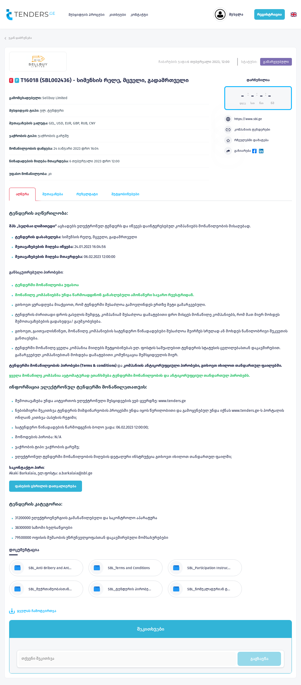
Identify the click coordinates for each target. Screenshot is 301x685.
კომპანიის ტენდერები (247, 130)
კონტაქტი (139, 15)
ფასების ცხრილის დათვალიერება (45, 486)
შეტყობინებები (125, 194)
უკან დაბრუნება (18, 38)
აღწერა (22, 194)
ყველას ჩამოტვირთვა (32, 611)
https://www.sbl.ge (243, 119)
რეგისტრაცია (269, 14)
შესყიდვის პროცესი (86, 15)
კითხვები (117, 15)
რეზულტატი (87, 194)
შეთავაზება (52, 194)
